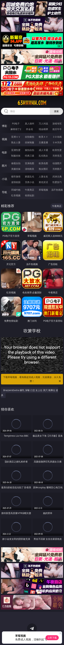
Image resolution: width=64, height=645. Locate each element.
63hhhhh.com (31, 103)
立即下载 (52, 637)
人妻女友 (43, 176)
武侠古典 (57, 176)
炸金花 (29, 129)
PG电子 (16, 123)
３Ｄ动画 (57, 136)
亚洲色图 (29, 163)
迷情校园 (15, 182)
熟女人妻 (15, 142)
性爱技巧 (57, 182)
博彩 (4, 126)
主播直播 (43, 142)
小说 (4, 179)
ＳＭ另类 (57, 142)
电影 (4, 152)
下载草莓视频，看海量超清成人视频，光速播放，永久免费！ (32, 379)
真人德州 (29, 123)
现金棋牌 (43, 129)
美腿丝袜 (15, 168)
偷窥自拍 (15, 163)
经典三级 (29, 155)
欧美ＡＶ (43, 136)
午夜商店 (29, 189)
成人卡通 (43, 150)
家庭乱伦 (29, 176)
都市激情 (15, 176)
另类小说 (29, 182)
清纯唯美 (29, 168)
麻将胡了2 (16, 129)
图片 (4, 165)
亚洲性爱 (15, 150)
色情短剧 (29, 195)
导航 (4, 192)
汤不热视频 (57, 189)
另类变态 (57, 155)
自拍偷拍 (29, 136)
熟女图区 (43, 168)
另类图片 (57, 168)
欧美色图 (43, 163)
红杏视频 (15, 195)
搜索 (56, 111)
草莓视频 (43, 189)
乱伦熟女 (43, 155)
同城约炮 (15, 189)
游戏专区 (57, 123)
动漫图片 (57, 163)
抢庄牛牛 (57, 129)
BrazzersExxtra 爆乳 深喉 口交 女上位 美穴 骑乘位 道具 (29, 393)
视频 (4, 139)
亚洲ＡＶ (15, 136)
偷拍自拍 (29, 150)
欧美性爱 (57, 150)
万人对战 (43, 123)
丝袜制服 (29, 142)
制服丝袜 (15, 155)
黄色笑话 (43, 182)
